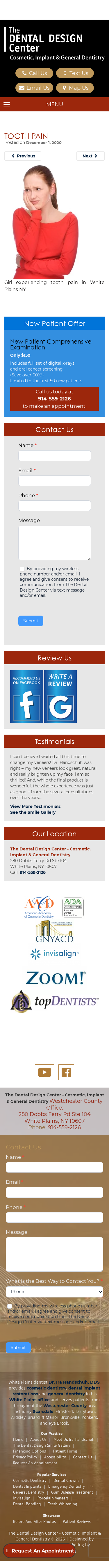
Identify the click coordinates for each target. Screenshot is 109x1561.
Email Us (34, 88)
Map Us (75, 88)
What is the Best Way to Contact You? (54, 1281)
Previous (22, 156)
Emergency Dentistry (66, 1486)
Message (29, 520)
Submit (30, 621)
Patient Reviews (77, 1521)
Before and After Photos (34, 1521)
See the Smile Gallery (33, 812)
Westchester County (65, 1405)
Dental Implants (27, 1486)
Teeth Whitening (62, 1503)
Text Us (74, 73)
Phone (28, 495)
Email (27, 470)
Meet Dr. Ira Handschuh (73, 1439)
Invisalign (22, 1498)
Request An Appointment (35, 1462)
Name (27, 445)
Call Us (34, 73)
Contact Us (82, 1457)
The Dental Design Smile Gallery (41, 1445)
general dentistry (66, 1394)
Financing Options (29, 1451)
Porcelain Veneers (53, 1498)
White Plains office (29, 1399)
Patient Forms (65, 1451)
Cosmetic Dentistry (30, 1480)
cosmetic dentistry (46, 1388)
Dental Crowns (66, 1480)
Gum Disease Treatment (72, 1492)
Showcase (51, 1515)
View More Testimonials (35, 806)
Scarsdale (43, 1411)
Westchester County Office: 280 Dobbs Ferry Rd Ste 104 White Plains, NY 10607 (61, 1111)
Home (18, 1439)
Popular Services (51, 1474)
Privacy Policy (25, 1457)
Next (91, 156)
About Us (38, 1439)
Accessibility (55, 1457)
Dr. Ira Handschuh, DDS (74, 1382)
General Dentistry (28, 1492)
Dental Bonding (27, 1503)
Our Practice (51, 1433)
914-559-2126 (54, 399)
